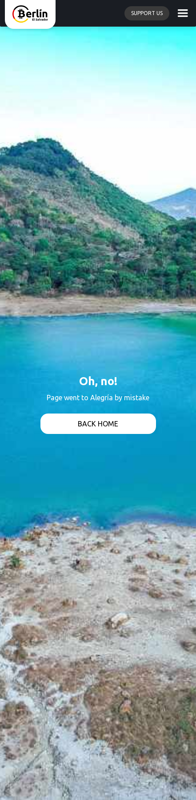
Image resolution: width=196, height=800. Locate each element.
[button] (182, 13)
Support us (147, 13)
